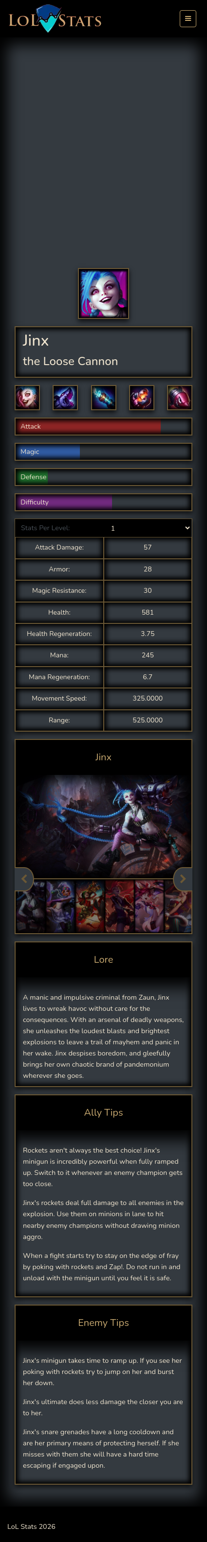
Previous (24, 879)
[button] (27, 397)
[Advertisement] (103, 160)
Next (182, 879)
